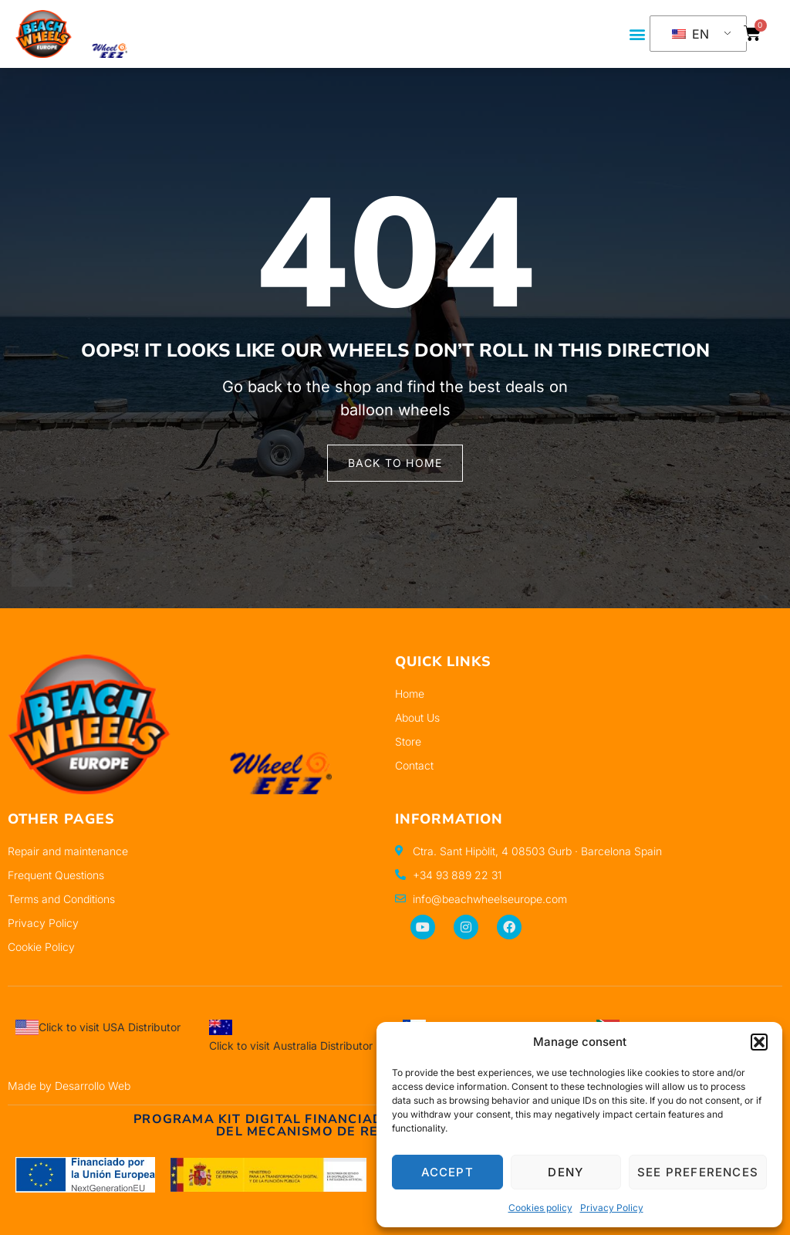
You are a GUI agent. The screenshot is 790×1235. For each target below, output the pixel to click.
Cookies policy (540, 1207)
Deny (565, 1172)
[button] (759, 1042)
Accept (447, 1172)
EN (690, 34)
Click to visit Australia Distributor (291, 1045)
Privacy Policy (611, 1207)
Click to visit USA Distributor (110, 1027)
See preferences (697, 1172)
